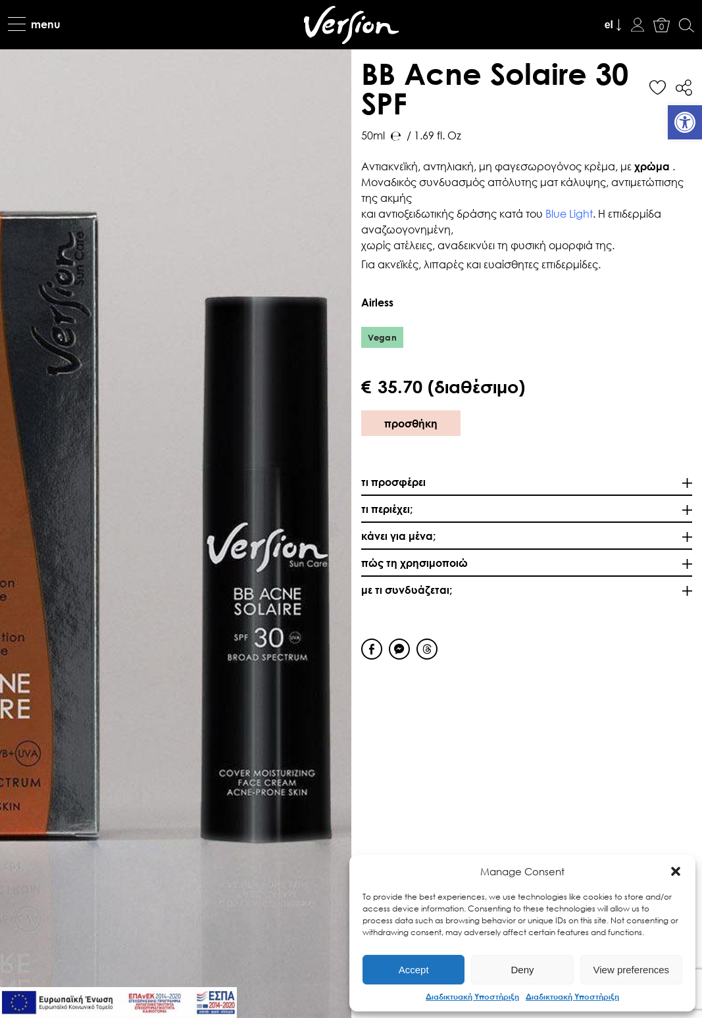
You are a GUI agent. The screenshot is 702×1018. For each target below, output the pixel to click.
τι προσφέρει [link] (393, 481)
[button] (675, 871)
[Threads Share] (427, 649)
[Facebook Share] (371, 649)
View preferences (631, 969)
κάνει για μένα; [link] (398, 535)
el (609, 24)
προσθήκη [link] (411, 423)
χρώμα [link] (653, 166)
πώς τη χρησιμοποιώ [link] (414, 562)
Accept (414, 969)
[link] (685, 122)
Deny (522, 969)
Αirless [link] (378, 302)
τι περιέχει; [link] (387, 508)
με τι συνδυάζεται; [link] (406, 589)
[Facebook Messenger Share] (399, 649)
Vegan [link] (382, 337)
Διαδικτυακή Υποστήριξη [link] (472, 996)
